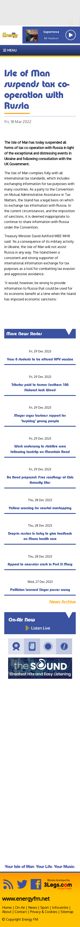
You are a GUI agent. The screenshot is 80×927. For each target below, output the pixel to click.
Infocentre (60, 907)
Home (7, 907)
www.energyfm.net (26, 898)
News (32, 907)
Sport (44, 907)
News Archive (62, 601)
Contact (21, 912)
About (7, 912)
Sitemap (67, 912)
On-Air (20, 907)
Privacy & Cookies (43, 912)
